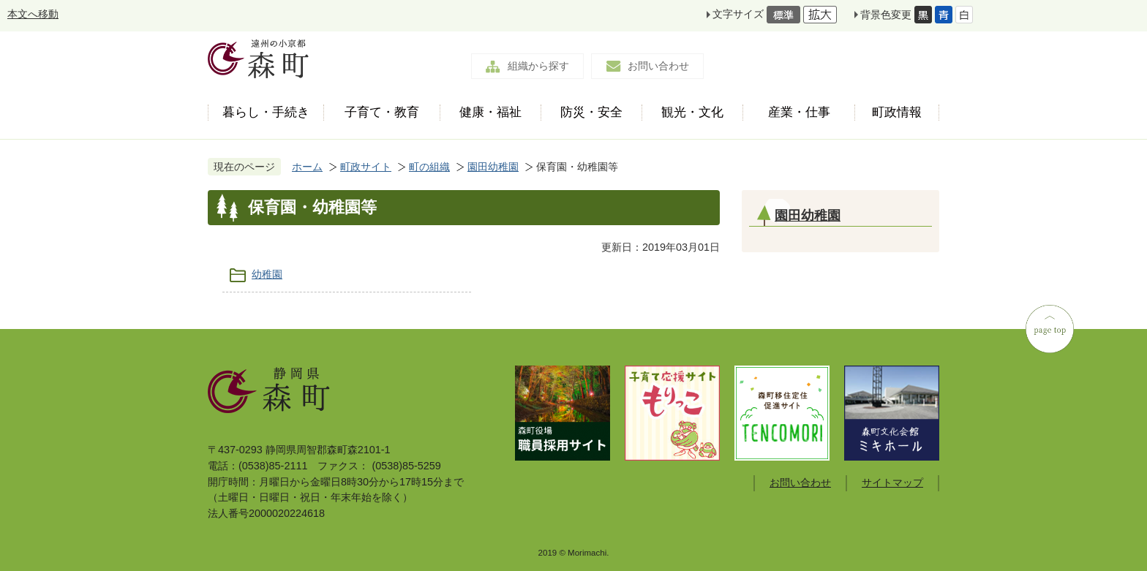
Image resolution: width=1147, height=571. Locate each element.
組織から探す (538, 66)
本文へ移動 (33, 14)
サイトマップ (892, 482)
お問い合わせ (658, 66)
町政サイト (365, 167)
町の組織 (429, 167)
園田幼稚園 (493, 167)
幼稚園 (267, 274)
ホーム (307, 167)
